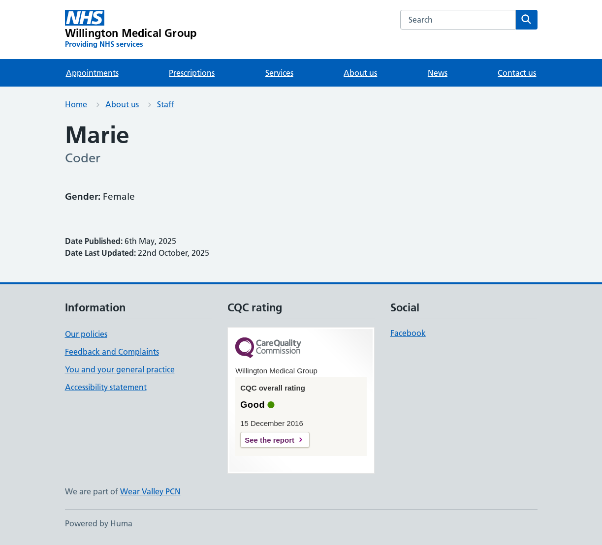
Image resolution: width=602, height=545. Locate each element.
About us (360, 73)
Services (279, 73)
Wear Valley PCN (150, 491)
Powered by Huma (98, 523)
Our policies (86, 334)
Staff (165, 104)
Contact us (517, 73)
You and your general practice (120, 369)
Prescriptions (192, 73)
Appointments (92, 73)
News (437, 73)
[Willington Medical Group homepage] (131, 29)
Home (76, 104)
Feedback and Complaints (112, 352)
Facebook (408, 333)
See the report (269, 440)
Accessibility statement (106, 387)
